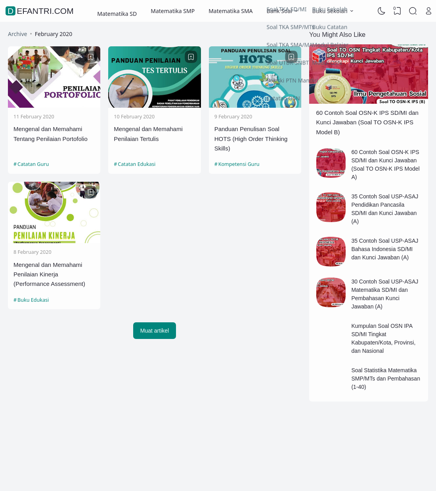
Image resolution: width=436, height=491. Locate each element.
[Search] (413, 11)
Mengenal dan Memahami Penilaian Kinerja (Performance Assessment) (49, 274)
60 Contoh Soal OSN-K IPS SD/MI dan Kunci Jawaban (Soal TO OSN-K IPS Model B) (367, 122)
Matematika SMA (230, 11)
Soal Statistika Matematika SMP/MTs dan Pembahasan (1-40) (385, 378)
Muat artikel (154, 330)
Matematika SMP (173, 11)
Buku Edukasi (33, 300)
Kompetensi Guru (239, 164)
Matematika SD (117, 11)
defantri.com (41, 10)
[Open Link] (428, 11)
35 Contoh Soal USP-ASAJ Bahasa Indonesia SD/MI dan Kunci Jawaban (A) (384, 249)
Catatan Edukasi (136, 164)
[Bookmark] (90, 57)
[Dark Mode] (381, 11)
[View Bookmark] (397, 11)
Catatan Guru (33, 164)
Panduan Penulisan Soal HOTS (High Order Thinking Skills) (251, 139)
